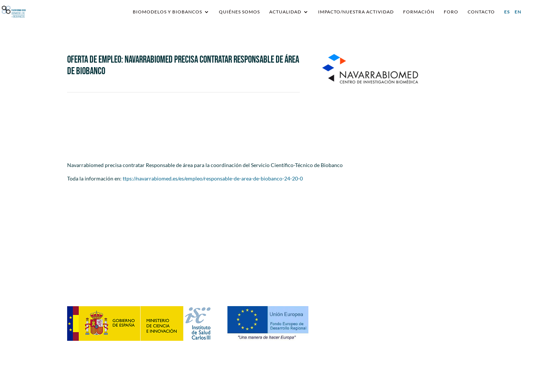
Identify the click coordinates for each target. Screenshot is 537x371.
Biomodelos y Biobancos (167, 12)
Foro (451, 12)
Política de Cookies (408, 282)
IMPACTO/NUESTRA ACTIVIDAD (356, 12)
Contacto (481, 12)
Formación (418, 12)
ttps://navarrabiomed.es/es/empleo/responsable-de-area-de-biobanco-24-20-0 (213, 178)
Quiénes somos (239, 12)
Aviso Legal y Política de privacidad (426, 273)
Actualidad (285, 12)
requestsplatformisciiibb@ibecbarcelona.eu (223, 261)
